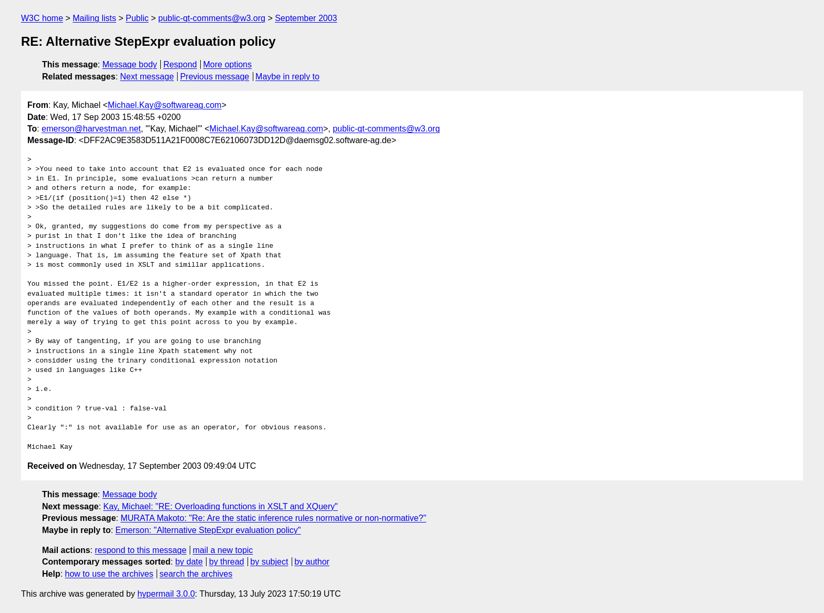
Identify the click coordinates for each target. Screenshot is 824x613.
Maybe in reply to (287, 76)
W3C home (42, 18)
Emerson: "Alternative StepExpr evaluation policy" (208, 530)
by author (311, 561)
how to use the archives (109, 573)
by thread (226, 561)
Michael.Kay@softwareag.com (164, 105)
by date (188, 561)
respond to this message (140, 550)
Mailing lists (94, 18)
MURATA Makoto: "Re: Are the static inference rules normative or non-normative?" (273, 518)
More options (227, 64)
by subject (269, 561)
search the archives (196, 573)
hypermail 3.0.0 (165, 593)
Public (137, 18)
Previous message (215, 76)
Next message (147, 76)
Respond (180, 64)
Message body (129, 64)
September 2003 (306, 18)
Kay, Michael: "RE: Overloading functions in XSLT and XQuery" (221, 506)
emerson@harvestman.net (91, 128)
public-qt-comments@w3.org (211, 18)
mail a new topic (223, 550)
